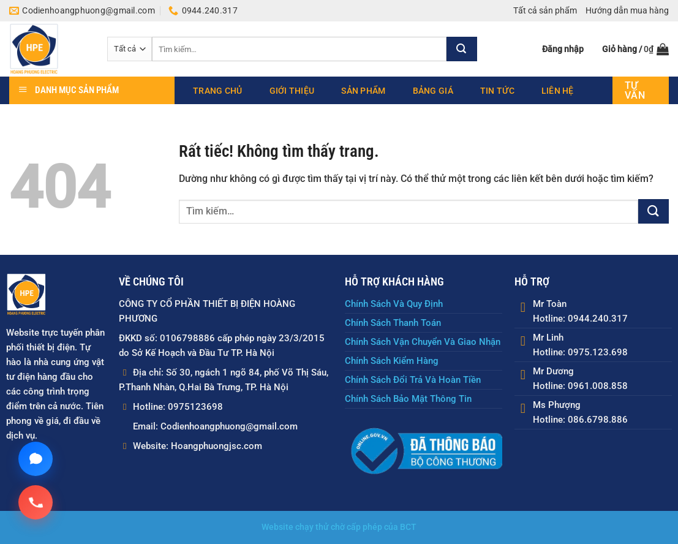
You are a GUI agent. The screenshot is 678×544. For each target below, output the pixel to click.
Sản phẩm (363, 91)
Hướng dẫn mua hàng (627, 10)
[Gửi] (461, 49)
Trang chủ (218, 91)
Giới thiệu (292, 91)
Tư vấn (635, 90)
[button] (563, 49)
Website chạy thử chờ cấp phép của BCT (339, 528)
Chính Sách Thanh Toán (393, 322)
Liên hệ (557, 91)
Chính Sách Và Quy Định (394, 303)
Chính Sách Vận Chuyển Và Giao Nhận (422, 341)
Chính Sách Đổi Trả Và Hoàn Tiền (413, 379)
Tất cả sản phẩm (545, 10)
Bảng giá (433, 91)
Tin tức (497, 91)
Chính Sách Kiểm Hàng (392, 360)
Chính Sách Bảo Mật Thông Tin (408, 398)
